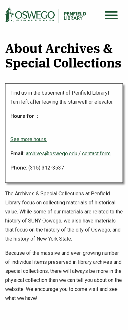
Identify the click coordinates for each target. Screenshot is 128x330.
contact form (96, 153)
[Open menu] (111, 15)
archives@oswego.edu (51, 153)
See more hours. (28, 139)
